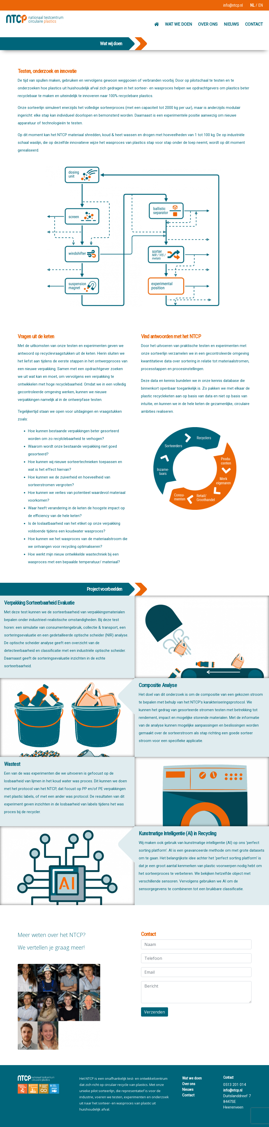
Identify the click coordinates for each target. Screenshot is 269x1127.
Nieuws (187, 1089)
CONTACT (254, 24)
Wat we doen (192, 1078)
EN (260, 5)
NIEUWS (231, 24)
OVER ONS (208, 24)
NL (252, 5)
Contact (188, 1095)
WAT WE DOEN (178, 24)
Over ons (188, 1084)
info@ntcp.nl (233, 5)
